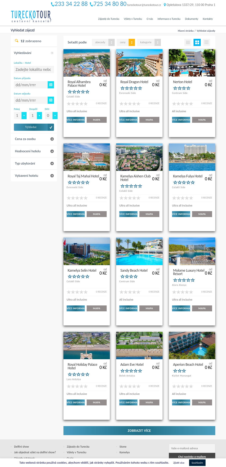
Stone (123, 417)
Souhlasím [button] (197, 462)
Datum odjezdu (22, 93)
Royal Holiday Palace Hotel (82, 344)
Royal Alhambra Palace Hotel (79, 83)
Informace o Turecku (168, 19)
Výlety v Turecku (133, 19)
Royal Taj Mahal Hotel (83, 169)
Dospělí (33, 109)
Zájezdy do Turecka (108, 19)
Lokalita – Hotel (22, 62)
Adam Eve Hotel (132, 342)
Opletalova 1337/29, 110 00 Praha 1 (189, 5)
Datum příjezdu (22, 78)
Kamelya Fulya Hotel (187, 169)
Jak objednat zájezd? (26, 435)
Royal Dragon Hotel (134, 82)
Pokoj (17, 109)
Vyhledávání (22, 53)
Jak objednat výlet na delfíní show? (35, 423)
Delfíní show (21, 417)
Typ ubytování (25, 163)
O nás (150, 19)
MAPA (96, 119)
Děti (47, 109)
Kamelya (125, 423)
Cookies (18, 441)
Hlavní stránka (186, 30)
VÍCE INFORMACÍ (76, 119)
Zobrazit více (139, 401)
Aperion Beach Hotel (188, 342)
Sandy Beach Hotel (134, 256)
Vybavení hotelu (26, 175)
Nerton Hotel (182, 82)
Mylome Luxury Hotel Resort (188, 257)
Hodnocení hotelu (28, 151)
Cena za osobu (25, 139)
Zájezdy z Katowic (24, 429)
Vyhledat (30, 127)
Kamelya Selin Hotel (82, 256)
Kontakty (208, 19)
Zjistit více (178, 462)
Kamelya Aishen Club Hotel (135, 170)
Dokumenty (191, 19)
